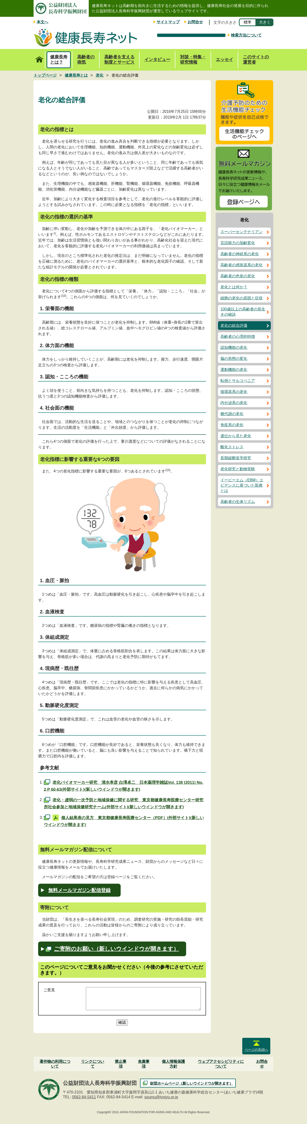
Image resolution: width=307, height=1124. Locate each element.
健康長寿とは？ (58, 59)
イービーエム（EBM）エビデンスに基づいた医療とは (241, 485)
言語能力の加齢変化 (237, 243)
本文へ (42, 22)
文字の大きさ (224, 22)
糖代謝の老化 (231, 414)
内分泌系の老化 (233, 403)
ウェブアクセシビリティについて (221, 1063)
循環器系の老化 (233, 392)
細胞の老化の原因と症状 (241, 298)
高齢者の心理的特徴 (237, 336)
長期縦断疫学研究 (235, 458)
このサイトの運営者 (256, 59)
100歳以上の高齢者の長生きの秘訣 (242, 311)
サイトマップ (168, 22)
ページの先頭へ (256, 1049)
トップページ (39, 56)
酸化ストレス (231, 447)
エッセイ (224, 59)
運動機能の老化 (233, 370)
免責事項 (143, 1063)
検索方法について (246, 35)
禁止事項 (120, 1063)
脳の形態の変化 (233, 359)
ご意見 (49, 990)
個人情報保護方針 (173, 1063)
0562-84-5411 (84, 1097)
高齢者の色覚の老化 (237, 276)
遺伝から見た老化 (235, 436)
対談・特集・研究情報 (193, 59)
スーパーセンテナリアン (241, 232)
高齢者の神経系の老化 (239, 254)
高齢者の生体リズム (237, 502)
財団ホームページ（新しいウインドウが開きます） (191, 1083)
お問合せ (195, 22)
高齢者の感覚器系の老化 (241, 265)
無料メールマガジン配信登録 (79, 890)
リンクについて (92, 1063)
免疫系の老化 (231, 425)
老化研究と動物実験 (237, 469)
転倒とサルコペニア (237, 381)
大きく (265, 22)
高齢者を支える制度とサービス (119, 59)
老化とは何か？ (233, 287)
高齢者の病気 (85, 59)
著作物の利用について (55, 1063)
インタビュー (157, 59)
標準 (247, 22)
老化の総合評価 (233, 325)
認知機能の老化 (233, 347)
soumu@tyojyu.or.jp (161, 1097)
